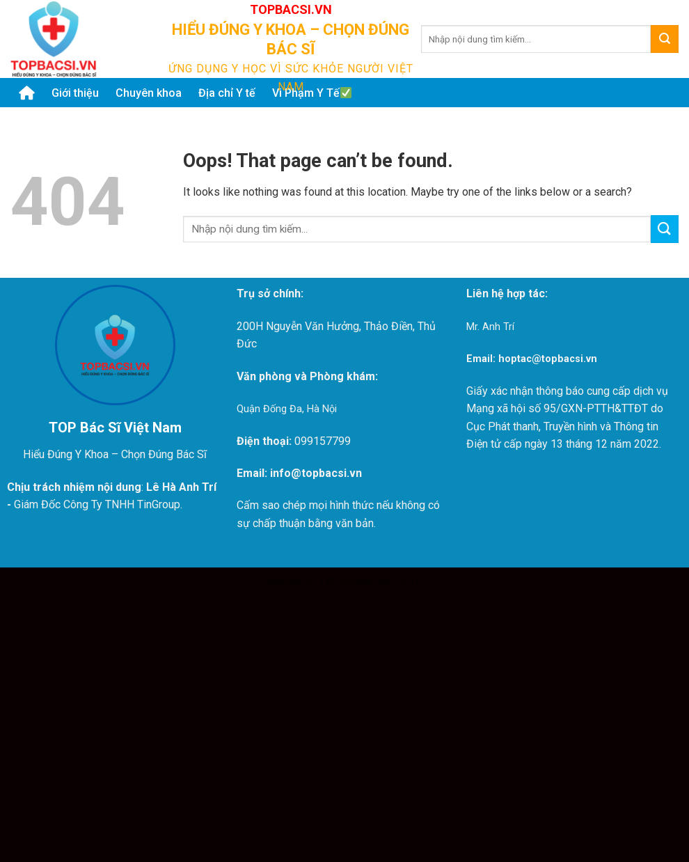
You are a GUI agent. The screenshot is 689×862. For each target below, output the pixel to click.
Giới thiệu (75, 93)
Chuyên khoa (149, 93)
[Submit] (665, 39)
